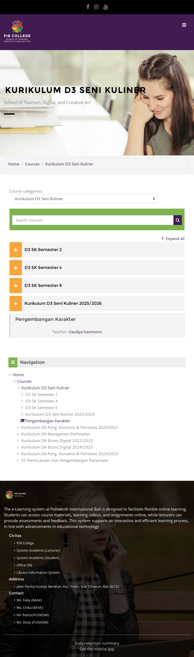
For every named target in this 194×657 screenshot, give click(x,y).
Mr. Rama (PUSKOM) (33, 614)
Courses (32, 163)
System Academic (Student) (38, 557)
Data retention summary (97, 643)
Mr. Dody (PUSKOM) (32, 622)
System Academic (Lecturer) (38, 550)
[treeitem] (97, 417)
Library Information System (38, 572)
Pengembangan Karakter (45, 319)
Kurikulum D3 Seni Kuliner (69, 163)
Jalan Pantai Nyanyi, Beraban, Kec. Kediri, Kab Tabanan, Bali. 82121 (68, 586)
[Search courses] (93, 220)
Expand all (175, 238)
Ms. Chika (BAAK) (30, 607)
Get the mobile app (97, 648)
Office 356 (24, 565)
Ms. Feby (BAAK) (29, 600)
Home (13, 163)
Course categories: (26, 191)
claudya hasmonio (85, 331)
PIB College (25, 543)
